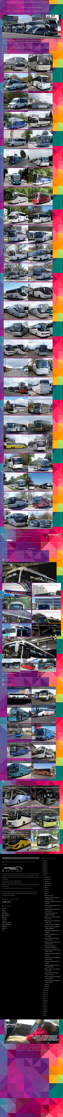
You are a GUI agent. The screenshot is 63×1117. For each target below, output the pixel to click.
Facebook (15, 536)
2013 (44, 1000)
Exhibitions (4, 926)
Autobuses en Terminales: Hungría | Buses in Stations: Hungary (47, 613)
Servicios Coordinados (19, 687)
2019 (44, 875)
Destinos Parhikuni (43, 706)
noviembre (47, 879)
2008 (44, 1011)
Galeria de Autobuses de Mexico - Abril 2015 (43, 743)
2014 (44, 998)
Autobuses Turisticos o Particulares (19, 706)
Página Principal (31, 548)
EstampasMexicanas (6, 924)
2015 (44, 996)
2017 (44, 992)
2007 (44, 1013)
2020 (44, 873)
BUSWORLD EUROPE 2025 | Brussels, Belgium (45, 626)
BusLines (4, 912)
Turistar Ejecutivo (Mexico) (19, 762)
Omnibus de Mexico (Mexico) (44, 724)
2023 (44, 866)
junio (46, 889)
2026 (44, 860)
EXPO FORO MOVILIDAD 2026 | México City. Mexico (20, 564)
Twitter (10, 536)
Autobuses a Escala (48, 895)
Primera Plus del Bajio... (43, 762)
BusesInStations (5, 915)
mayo (46, 891)
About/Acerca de (27, 11)
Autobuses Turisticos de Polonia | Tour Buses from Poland (26, 49)
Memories (4, 928)
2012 (44, 1002)
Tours (20, 532)
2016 (44, 994)
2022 (44, 869)
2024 (44, 864)
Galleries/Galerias (16, 11)
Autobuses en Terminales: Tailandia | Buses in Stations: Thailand (15, 586)
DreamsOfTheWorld (6, 922)
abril (46, 893)
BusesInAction (5, 913)
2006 (44, 1015)
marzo (46, 984)
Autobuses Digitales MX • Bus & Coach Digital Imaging (31, 2)
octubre (46, 881)
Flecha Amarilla (43, 687)
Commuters (4, 919)
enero (46, 988)
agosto (46, 885)
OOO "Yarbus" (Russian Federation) (52, 924)
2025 (44, 862)
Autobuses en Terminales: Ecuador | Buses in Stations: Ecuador (15, 626)
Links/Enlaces (37, 11)
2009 (44, 1009)
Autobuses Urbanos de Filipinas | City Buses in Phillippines (45, 586)
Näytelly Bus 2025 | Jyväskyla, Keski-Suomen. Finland (21, 639)
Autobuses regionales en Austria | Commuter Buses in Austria (14, 613)
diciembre (47, 877)
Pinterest (30, 536)
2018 (44, 990)
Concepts (4, 921)
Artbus (3, 910)
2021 (44, 871)
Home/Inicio (7, 11)
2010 (44, 1007)
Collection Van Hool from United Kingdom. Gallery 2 (19, 744)
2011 (44, 1005)
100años (4, 908)
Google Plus (22, 536)
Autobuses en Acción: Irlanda (42, 598)
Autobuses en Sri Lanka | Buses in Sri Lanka (15, 600)
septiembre (47, 883)
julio (46, 887)
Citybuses (4, 917)
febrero (46, 986)
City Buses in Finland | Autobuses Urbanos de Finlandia (19, 725)
